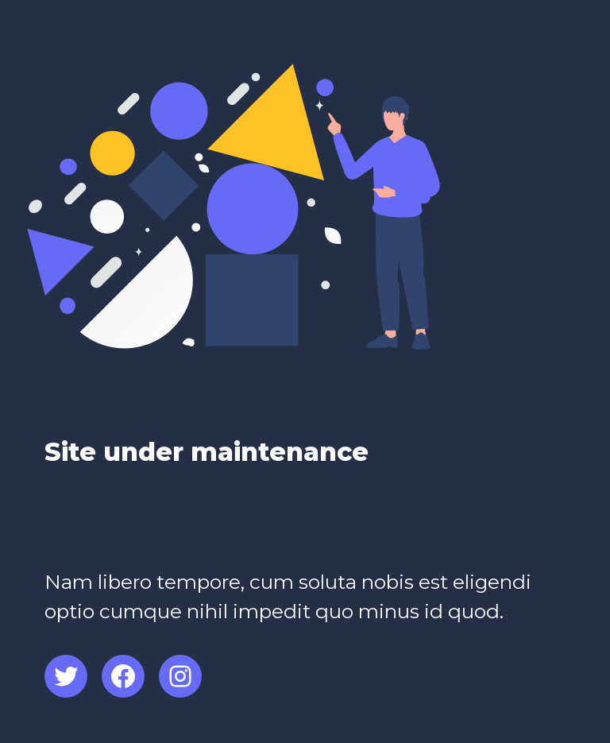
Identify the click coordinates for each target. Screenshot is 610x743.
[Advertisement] (230, 527)
